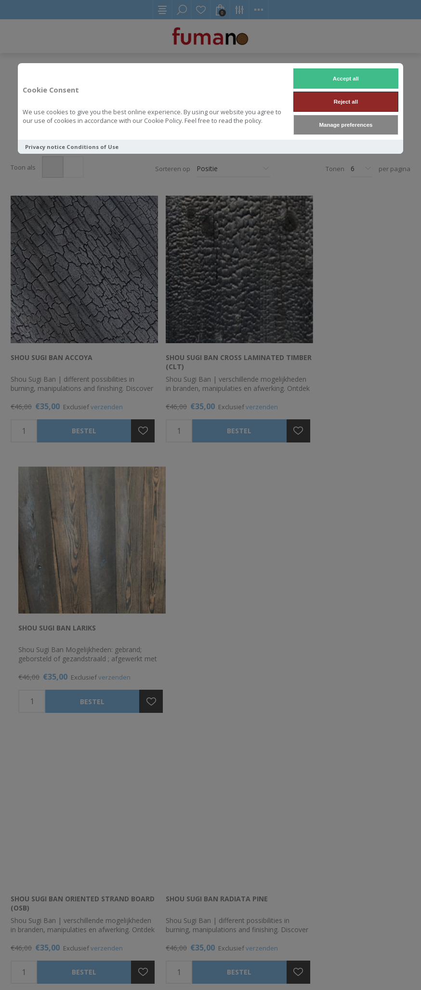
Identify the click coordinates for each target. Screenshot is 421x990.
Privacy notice (45, 146)
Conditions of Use (92, 146)
